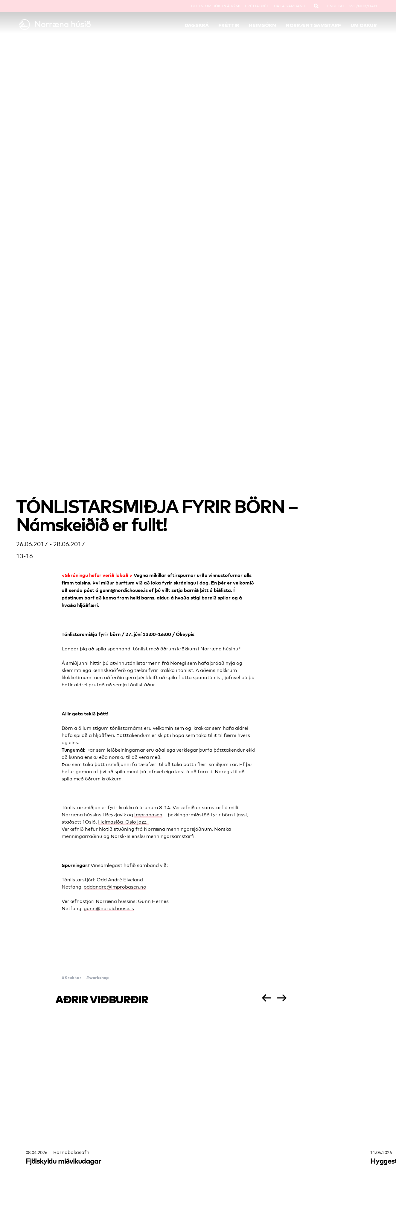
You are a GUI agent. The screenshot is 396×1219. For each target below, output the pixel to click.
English (335, 6)
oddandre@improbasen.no (115, 887)
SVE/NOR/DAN (363, 6)
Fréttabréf (257, 6)
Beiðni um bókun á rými (215, 6)
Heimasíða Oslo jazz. (123, 822)
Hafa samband (290, 6)
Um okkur (364, 25)
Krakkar (73, 977)
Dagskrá (197, 25)
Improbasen (148, 815)
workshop (99, 977)
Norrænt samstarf (313, 25)
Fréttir (228, 25)
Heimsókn (262, 25)
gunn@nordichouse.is (109, 908)
